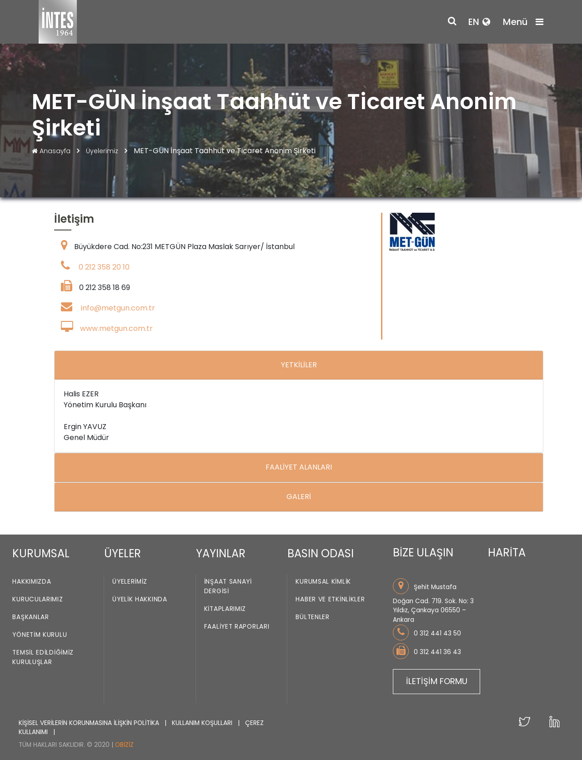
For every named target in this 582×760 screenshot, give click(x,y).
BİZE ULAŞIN (423, 552)
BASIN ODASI (320, 553)
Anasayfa (52, 150)
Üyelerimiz (103, 150)
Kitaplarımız (225, 609)
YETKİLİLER (299, 365)
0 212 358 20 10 (104, 267)
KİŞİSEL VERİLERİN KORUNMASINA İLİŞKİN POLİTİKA (90, 723)
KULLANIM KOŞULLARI (203, 723)
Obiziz (124, 744)
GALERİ (298, 496)
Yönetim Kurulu (39, 634)
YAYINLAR (221, 553)
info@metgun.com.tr (118, 308)
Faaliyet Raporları (237, 626)
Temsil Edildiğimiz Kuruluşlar (43, 657)
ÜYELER (122, 553)
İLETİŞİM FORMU (436, 681)
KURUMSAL (41, 553)
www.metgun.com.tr (116, 328)
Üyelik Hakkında (139, 599)
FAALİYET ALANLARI (299, 467)
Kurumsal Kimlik (323, 581)
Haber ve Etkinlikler (330, 599)
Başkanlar (30, 617)
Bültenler (312, 617)
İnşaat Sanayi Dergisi (228, 586)
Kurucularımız (37, 599)
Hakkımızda (31, 581)
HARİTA (507, 552)
